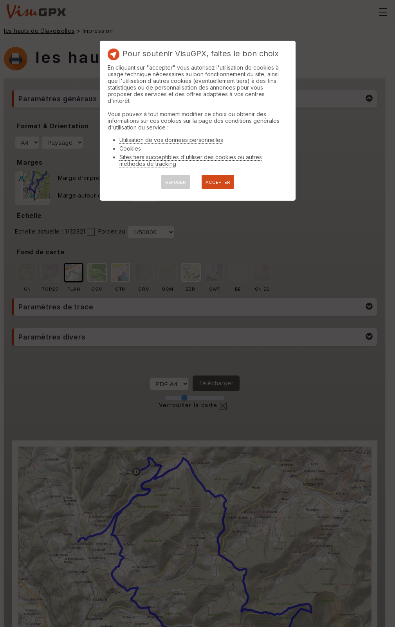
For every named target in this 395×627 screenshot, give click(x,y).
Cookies (130, 148)
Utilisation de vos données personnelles (171, 140)
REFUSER (175, 182)
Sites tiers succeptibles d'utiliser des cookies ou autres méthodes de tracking (190, 160)
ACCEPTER (218, 182)
